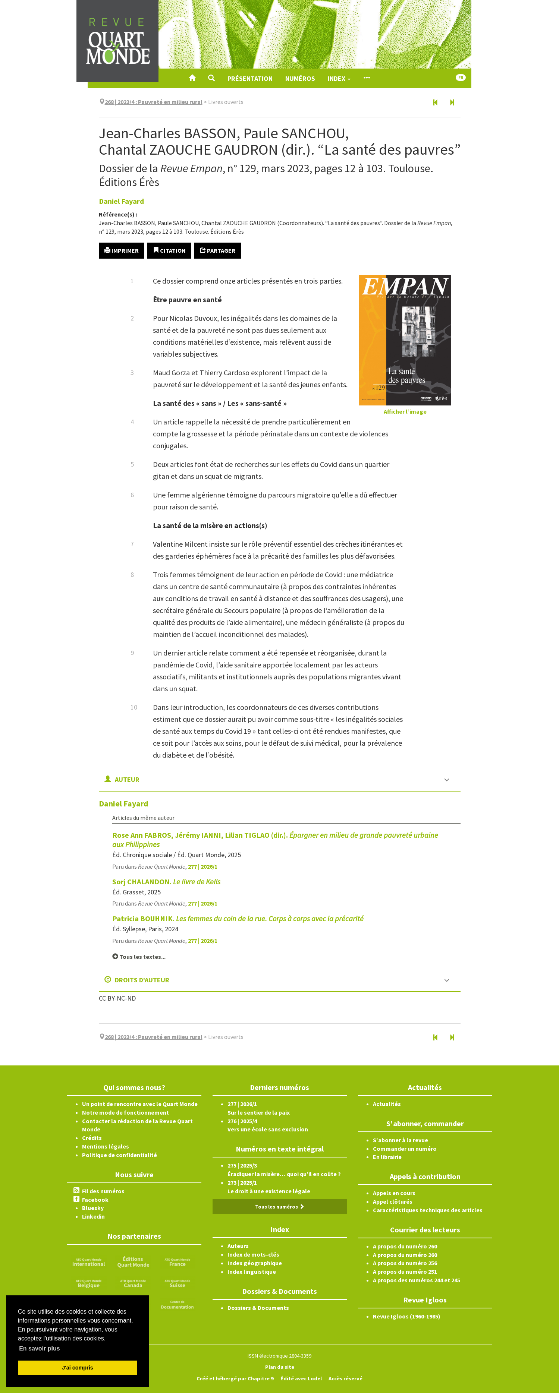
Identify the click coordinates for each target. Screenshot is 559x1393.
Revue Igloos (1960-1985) (406, 1316)
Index (339, 78)
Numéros (300, 78)
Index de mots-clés (253, 1254)
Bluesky (93, 1208)
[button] (211, 78)
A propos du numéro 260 (405, 1246)
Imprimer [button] (121, 250)
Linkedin (93, 1216)
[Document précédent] (435, 102)
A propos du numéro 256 (405, 1263)
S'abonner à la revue (400, 1140)
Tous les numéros (279, 1206)
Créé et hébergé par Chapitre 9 (235, 1378)
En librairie (387, 1156)
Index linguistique (251, 1271)
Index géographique (254, 1263)
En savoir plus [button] (39, 1348)
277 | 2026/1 (202, 866)
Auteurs (238, 1246)
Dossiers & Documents (258, 1307)
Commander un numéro (405, 1148)
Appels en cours (394, 1193)
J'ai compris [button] (77, 1368)
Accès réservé (345, 1378)
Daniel (121, 201)
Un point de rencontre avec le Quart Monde (140, 1104)
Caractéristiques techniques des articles (428, 1210)
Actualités (387, 1104)
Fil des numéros (103, 1191)
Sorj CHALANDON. (166, 881)
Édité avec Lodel (301, 1378)
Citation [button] (169, 250)
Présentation (250, 78)
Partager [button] (217, 250)
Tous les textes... (139, 956)
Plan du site (279, 1367)
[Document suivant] (452, 102)
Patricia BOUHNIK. (238, 918)
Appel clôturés (392, 1201)
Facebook (95, 1199)
